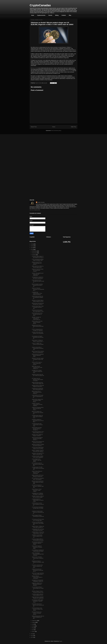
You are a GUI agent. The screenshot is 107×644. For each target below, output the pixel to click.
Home (32, 15)
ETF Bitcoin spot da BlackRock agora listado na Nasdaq (37, 379)
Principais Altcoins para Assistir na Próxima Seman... (36, 613)
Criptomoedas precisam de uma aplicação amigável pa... (37, 297)
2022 (32, 633)
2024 (32, 247)
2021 (32, 635)
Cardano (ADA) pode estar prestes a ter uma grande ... (37, 333)
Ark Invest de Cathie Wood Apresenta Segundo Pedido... (37, 543)
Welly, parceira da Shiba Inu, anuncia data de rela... (38, 267)
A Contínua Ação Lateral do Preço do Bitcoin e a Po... (37, 595)
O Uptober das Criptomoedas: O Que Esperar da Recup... (37, 293)
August (33, 622)
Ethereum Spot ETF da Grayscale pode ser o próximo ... (37, 263)
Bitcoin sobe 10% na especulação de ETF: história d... (37, 392)
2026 (32, 244)
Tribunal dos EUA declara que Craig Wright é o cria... (38, 311)
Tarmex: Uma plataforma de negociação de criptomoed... (37, 274)
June (33, 626)
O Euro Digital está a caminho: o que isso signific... (36, 460)
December (34, 251)
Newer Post (34, 126)
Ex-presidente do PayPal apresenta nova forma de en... (37, 337)
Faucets (50, 15)
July (33, 624)
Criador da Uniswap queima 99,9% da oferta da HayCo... (37, 408)
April (33, 629)
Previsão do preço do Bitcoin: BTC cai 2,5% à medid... (38, 497)
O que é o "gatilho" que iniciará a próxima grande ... (37, 344)
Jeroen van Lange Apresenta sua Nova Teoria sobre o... (38, 574)
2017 (32, 637)
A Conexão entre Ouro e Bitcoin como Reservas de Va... (38, 605)
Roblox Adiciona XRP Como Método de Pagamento (37, 476)
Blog (70, 15)
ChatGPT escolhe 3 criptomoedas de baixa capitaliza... (37, 404)
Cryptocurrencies (41, 15)
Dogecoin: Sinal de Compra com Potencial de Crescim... (37, 270)
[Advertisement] (40, 145)
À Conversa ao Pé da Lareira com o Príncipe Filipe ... (38, 520)
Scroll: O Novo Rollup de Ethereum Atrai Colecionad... (37, 472)
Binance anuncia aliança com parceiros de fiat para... (38, 442)
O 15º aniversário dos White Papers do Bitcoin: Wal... (37, 260)
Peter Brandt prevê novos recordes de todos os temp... (37, 314)
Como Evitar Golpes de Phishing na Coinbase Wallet (37, 547)
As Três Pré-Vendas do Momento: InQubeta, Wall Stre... (37, 486)
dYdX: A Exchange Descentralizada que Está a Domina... (38, 554)
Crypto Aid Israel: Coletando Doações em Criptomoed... (38, 597)
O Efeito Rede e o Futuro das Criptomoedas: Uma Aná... (38, 533)
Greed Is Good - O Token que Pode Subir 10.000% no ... (38, 527)
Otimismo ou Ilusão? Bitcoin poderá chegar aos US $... (38, 301)
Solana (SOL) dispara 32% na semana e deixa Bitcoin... (37, 400)
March (33, 631)
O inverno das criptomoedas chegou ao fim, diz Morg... (38, 448)
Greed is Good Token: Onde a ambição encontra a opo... (37, 307)
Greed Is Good (35, 68)
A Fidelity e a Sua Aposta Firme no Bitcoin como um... (37, 536)
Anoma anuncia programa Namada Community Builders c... (37, 438)
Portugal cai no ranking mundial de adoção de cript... (37, 371)
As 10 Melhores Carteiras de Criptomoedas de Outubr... (38, 551)
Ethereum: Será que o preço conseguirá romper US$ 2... (38, 359)
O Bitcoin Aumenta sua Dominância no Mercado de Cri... (37, 570)
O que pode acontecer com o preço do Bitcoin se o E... (38, 432)
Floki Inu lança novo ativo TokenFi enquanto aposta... (37, 322)
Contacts (64, 15)
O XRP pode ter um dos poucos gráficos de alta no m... (38, 504)
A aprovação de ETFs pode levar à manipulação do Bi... (37, 396)
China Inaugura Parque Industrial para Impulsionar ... (38, 516)
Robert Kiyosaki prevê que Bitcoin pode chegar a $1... (38, 383)
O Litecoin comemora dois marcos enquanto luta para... (37, 566)
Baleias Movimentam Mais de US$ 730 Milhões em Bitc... (38, 617)
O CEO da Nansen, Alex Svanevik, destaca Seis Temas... (37, 609)
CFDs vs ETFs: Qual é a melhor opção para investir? (37, 363)
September (34, 620)
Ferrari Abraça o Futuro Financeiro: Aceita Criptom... (36, 490)
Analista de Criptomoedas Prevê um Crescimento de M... (38, 512)
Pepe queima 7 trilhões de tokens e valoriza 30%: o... (38, 341)
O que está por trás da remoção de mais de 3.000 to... (38, 281)
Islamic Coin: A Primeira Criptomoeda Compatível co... (37, 558)
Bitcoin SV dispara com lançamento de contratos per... (37, 412)
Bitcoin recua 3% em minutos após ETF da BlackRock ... (38, 352)
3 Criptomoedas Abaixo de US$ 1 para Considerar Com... (37, 416)
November (34, 252)
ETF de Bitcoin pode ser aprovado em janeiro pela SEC (37, 464)
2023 (32, 249)
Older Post (73, 126)
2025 (32, 245)
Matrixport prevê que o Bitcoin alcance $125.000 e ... (37, 326)
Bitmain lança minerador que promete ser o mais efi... (38, 304)
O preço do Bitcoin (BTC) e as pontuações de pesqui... (38, 540)
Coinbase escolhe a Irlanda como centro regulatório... (37, 457)
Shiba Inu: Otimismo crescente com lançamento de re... (38, 289)
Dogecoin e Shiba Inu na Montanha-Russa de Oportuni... (37, 584)
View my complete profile (35, 209)
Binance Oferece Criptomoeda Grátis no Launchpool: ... (37, 577)
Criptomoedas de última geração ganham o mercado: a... (37, 428)
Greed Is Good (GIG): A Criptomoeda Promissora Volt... (37, 348)
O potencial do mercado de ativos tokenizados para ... (38, 389)
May (33, 627)
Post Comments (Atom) (56, 130)
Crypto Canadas (41, 202)
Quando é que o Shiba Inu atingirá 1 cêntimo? (37, 435)
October (34, 254)
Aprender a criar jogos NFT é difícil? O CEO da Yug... (38, 454)
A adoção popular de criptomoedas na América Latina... (37, 500)
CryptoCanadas (40, 5)
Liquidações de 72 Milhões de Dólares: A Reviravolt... (38, 494)
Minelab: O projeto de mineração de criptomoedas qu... (36, 318)
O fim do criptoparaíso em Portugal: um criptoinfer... (37, 330)
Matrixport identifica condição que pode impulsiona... (38, 445)
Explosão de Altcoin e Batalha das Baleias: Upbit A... (38, 562)
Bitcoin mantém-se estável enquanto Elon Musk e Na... (37, 285)
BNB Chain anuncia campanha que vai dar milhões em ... (37, 367)
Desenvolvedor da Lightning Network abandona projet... (37, 355)
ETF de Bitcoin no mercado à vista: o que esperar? (38, 479)
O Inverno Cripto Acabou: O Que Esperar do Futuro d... (38, 257)
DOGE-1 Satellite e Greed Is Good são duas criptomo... (38, 451)
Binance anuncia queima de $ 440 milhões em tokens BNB (37, 482)
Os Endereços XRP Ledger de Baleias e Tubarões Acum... (37, 601)
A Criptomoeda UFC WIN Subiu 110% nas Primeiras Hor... (38, 468)
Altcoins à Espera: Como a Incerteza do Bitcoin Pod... (38, 592)
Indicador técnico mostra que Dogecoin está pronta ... (38, 386)
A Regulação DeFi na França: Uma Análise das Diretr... (38, 530)
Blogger (60, 641)
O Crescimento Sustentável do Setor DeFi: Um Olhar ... (37, 508)
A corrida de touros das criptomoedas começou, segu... (37, 424)
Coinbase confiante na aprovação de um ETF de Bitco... (37, 420)
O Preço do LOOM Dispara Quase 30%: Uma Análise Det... (38, 523)
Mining (56, 15)
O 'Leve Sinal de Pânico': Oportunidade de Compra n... (37, 588)
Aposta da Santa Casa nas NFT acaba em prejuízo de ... (38, 375)
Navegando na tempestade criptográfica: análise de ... (38, 581)
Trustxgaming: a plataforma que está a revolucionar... (37, 278)
